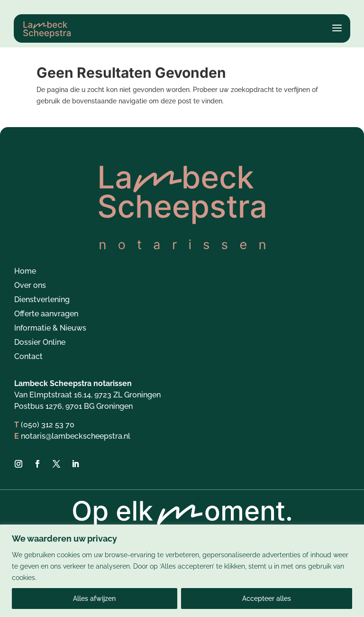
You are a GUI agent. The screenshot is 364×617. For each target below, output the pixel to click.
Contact (28, 357)
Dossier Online (39, 343)
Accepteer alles (266, 598)
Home (25, 272)
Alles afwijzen (94, 598)
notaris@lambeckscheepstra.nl (75, 436)
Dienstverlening (42, 300)
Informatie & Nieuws (50, 329)
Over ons (30, 286)
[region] (182, 571)
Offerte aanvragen (46, 315)
